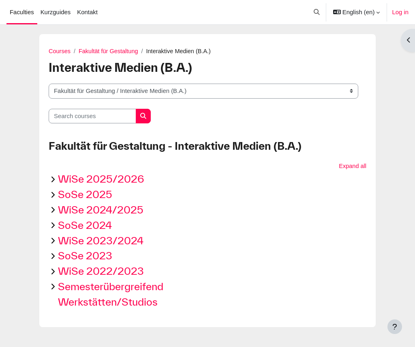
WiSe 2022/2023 (101, 271)
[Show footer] (394, 326)
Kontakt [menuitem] (87, 12)
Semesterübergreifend (110, 287)
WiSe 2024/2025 (100, 210)
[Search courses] (92, 116)
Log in (400, 12)
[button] (317, 12)
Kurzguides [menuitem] (56, 12)
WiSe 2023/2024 (100, 241)
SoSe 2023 (85, 256)
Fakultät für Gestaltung (110, 51)
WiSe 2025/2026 (101, 179)
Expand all (352, 166)
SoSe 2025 (85, 194)
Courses (60, 51)
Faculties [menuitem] (22, 12)
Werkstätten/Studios (108, 302)
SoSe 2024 (85, 225)
